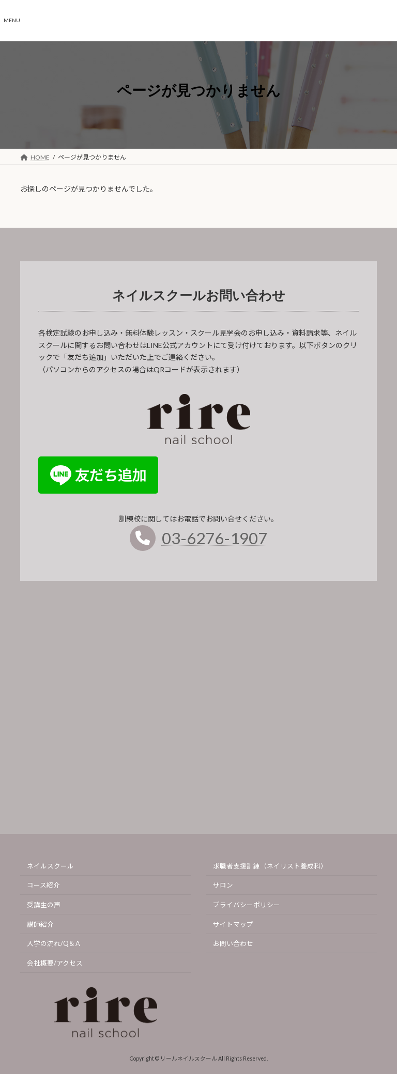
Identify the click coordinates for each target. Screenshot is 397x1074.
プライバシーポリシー (246, 905)
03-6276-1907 (214, 543)
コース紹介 (43, 885)
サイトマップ (233, 924)
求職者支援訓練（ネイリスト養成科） (270, 866)
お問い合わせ (233, 943)
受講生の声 (43, 905)
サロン (223, 885)
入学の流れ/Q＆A (53, 943)
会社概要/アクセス (55, 963)
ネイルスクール (50, 866)
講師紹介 (40, 924)
